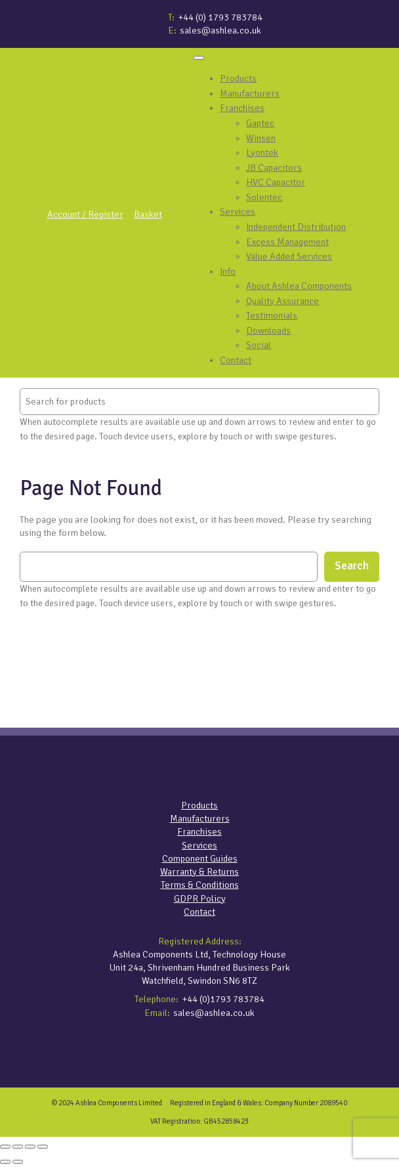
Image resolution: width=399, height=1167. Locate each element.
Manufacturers (250, 93)
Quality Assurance (282, 301)
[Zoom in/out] (5, 1147)
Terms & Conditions (200, 885)
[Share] (30, 1147)
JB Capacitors (274, 167)
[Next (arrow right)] (17, 1162)
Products (238, 78)
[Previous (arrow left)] (5, 1162)
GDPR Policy (200, 898)
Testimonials (271, 315)
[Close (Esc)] (42, 1147)
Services (237, 211)
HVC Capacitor (275, 182)
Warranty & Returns (199, 871)
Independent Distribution (296, 226)
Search (352, 566)
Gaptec (260, 123)
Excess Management (287, 242)
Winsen (261, 138)
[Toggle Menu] (199, 58)
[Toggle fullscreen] (17, 1147)
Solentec (264, 197)
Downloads (268, 330)
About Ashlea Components (299, 286)
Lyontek (262, 152)
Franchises (242, 108)
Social (258, 345)
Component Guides (200, 858)
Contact (235, 360)
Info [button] (228, 271)
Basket (148, 214)
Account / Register (85, 214)
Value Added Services (289, 256)
